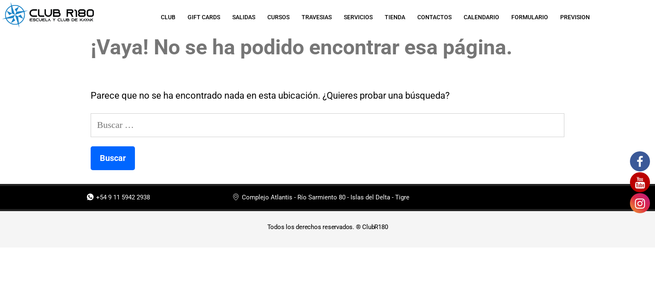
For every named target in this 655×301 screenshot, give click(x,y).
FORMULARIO (531, 17)
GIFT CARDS (202, 17)
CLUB (166, 17)
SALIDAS (242, 17)
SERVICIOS (358, 17)
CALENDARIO (482, 17)
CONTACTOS (435, 17)
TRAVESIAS (316, 17)
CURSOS (278, 17)
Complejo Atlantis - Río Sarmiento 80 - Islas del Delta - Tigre (321, 197)
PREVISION (577, 17)
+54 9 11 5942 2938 (118, 197)
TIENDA (395, 17)
